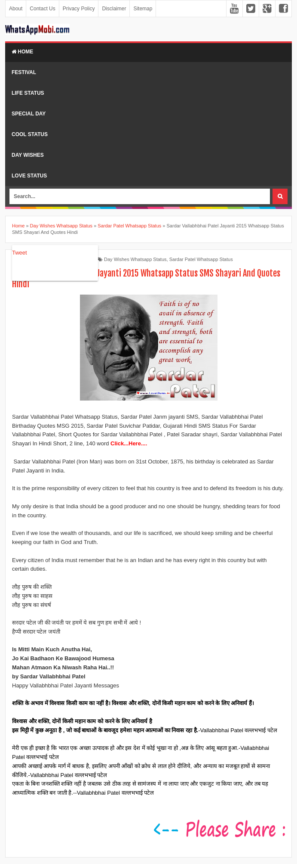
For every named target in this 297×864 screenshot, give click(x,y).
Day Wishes (28, 155)
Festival (24, 72)
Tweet (19, 252)
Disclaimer (114, 9)
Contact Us (42, 9)
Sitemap (142, 9)
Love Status (29, 176)
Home (22, 52)
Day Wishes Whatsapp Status (135, 259)
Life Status (28, 93)
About (15, 9)
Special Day (29, 114)
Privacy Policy (79, 9)
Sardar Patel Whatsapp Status (201, 259)
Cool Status (30, 134)
